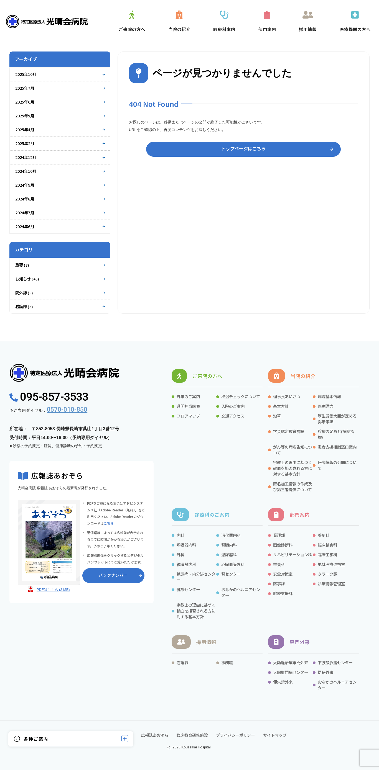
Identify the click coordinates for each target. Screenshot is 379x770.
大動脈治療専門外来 (290, 662)
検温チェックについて (240, 396)
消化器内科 (231, 535)
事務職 (227, 662)
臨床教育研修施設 (192, 735)
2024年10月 (25, 171)
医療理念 (325, 406)
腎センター (231, 574)
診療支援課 (282, 593)
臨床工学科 (327, 554)
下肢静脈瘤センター (335, 662)
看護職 (182, 662)
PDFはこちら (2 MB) (53, 590)
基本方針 (281, 406)
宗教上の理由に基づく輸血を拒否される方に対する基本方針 (292, 468)
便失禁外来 (282, 682)
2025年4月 (24, 129)
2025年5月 (24, 116)
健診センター (188, 589)
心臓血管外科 (233, 564)
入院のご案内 (233, 406)
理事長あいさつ (286, 396)
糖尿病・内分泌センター (196, 577)
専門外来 (300, 641)
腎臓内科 (229, 545)
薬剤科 (323, 535)
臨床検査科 (327, 545)
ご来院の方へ (207, 375)
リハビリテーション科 (292, 554)
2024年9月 (24, 185)
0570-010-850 (67, 409)
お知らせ (27, 279)
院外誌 (24, 292)
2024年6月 (24, 226)
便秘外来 (325, 672)
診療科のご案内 (212, 514)
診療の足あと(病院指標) (336, 434)
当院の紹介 (303, 375)
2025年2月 (24, 143)
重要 (22, 265)
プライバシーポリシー (235, 735)
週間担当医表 (188, 406)
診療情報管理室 (331, 583)
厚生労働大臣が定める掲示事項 (337, 418)
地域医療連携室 (331, 564)
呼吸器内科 (186, 545)
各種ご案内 (36, 738)
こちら (109, 523)
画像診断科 (282, 545)
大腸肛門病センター (290, 672)
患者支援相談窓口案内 (337, 447)
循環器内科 (186, 564)
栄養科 (279, 564)
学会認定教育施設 (288, 431)
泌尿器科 (229, 554)
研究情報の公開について (337, 465)
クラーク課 (328, 574)
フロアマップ (188, 416)
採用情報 (206, 641)
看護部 (24, 306)
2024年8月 (24, 199)
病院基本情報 (329, 396)
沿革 (277, 416)
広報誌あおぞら (154, 735)
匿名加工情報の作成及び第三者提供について (292, 486)
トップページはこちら (243, 148)
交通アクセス (232, 416)
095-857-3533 (48, 396)
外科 (180, 554)
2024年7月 (24, 212)
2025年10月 (25, 74)
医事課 (279, 583)
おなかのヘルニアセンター (240, 592)
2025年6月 (24, 102)
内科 (180, 535)
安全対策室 (282, 574)
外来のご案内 (188, 396)
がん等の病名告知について (292, 449)
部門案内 (300, 514)
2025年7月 (24, 88)
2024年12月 (25, 157)
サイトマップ (274, 735)
